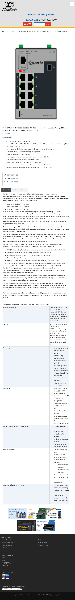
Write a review (7, 137)
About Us (4, 557)
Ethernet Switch (43, 542)
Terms (3, 560)
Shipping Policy (6, 563)
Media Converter (43, 545)
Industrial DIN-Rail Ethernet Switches (28, 31)
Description (6, 190)
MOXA (40, 540)
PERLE (8, 134)
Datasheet (24, 190)
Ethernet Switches (11, 31)
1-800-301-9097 (48, 19)
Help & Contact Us (7, 540)
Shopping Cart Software (44, 595)
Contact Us (5, 565)
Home (2, 31)
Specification (16, 190)
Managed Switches (45, 31)
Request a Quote (6, 545)
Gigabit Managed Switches (60, 31)
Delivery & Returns (7, 542)
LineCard (4, 547)
